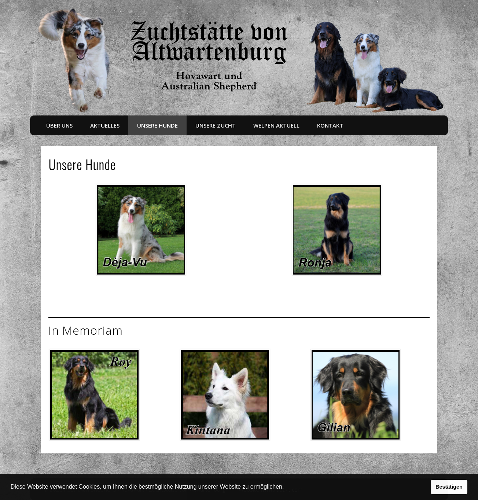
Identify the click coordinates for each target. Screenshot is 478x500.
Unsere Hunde (157, 125)
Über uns (59, 125)
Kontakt (330, 125)
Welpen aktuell (276, 125)
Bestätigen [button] (449, 487)
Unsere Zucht (215, 125)
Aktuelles (105, 125)
